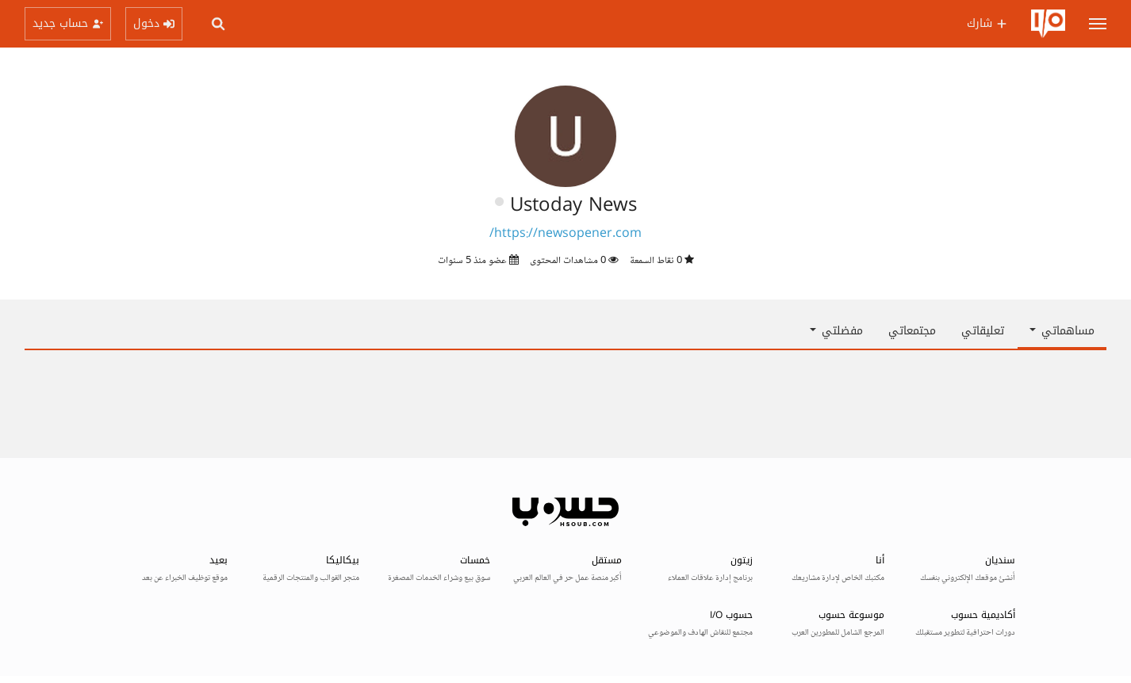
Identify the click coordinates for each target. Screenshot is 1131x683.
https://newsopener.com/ (565, 234)
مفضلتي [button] (836, 331)
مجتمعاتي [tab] (912, 331)
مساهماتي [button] (1062, 331)
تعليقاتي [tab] (982, 331)
